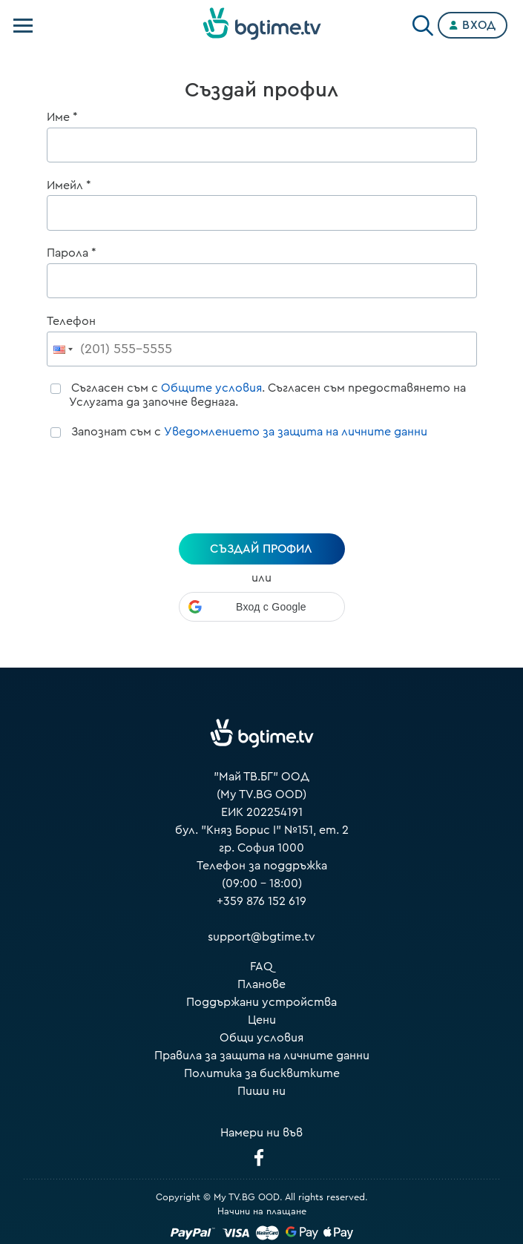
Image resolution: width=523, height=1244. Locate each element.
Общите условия (211, 388)
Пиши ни (261, 1091)
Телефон (71, 321)
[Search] (422, 22)
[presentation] (262, 489)
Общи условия (261, 1038)
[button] (262, 607)
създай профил (261, 549)
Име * (62, 117)
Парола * (71, 253)
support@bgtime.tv (261, 937)
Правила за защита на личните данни (261, 1056)
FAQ (261, 967)
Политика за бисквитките (262, 1073)
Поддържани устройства (261, 1002)
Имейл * (69, 185)
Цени (262, 1020)
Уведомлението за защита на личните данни (295, 432)
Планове (261, 984)
